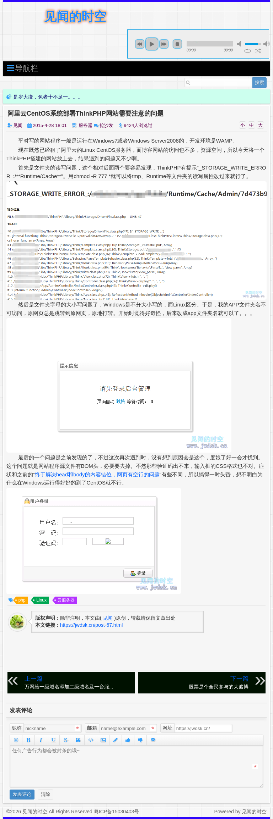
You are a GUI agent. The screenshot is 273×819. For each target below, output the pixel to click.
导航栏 (22, 68)
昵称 (17, 728)
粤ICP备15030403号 (116, 811)
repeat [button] (247, 51)
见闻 (17, 125)
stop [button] (177, 44)
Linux (41, 600)
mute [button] (240, 43)
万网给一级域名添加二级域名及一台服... (79, 682)
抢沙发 (106, 125)
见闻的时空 (75, 16)
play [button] (152, 44)
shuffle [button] (258, 51)
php (22, 600)
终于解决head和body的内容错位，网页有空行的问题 (97, 474)
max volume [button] (266, 43)
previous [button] (140, 44)
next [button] (164, 44)
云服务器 (66, 600)
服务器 (85, 125)
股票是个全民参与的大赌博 (195, 682)
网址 (167, 728)
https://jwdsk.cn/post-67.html (91, 625)
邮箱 (92, 728)
